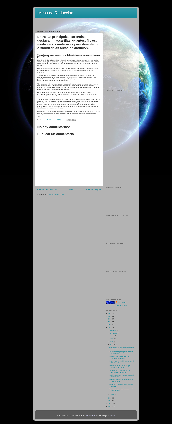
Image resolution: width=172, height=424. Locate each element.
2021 (110, 325)
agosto (112, 336)
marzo (112, 344)
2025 (110, 313)
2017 (110, 404)
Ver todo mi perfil (121, 305)
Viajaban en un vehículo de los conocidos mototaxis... (119, 371)
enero (112, 394)
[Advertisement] (63, 23)
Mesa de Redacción (55, 13)
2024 (110, 316)
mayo (112, 339)
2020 (110, 327)
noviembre (113, 333)
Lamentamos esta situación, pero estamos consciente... (120, 366)
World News (122, 302)
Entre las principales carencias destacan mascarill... (119, 357)
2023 (110, 319)
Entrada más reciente (47, 189)
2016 (110, 406)
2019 (110, 398)
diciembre (113, 330)
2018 (110, 401)
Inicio (71, 189)
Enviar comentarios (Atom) (55, 194)
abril (111, 341)
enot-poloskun (90, 416)
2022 (110, 322)
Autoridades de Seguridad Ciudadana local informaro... (121, 348)
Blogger (112, 416)
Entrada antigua (93, 189)
